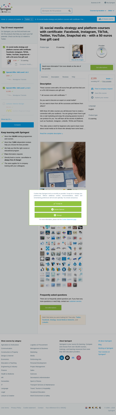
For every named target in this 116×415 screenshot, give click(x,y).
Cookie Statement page (69, 219)
